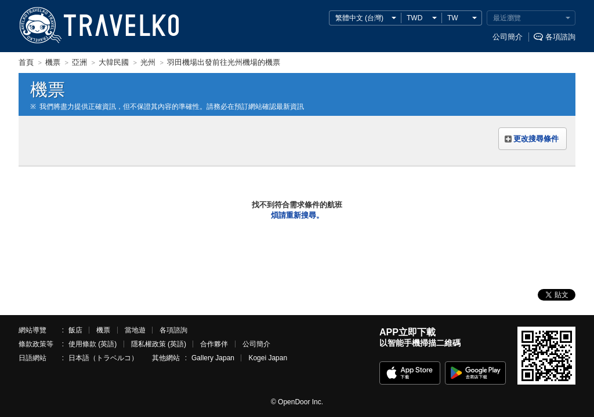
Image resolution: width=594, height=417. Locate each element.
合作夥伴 (214, 344)
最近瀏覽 (507, 18)
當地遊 (135, 330)
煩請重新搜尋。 (297, 215)
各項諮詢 (560, 36)
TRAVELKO (40, 25)
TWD (414, 18)
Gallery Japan (212, 358)
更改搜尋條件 (536, 138)
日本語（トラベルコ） (103, 358)
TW (452, 18)
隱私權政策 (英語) (158, 344)
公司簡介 (507, 36)
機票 (103, 330)
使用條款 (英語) (92, 344)
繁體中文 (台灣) (359, 18)
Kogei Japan (267, 358)
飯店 (75, 330)
